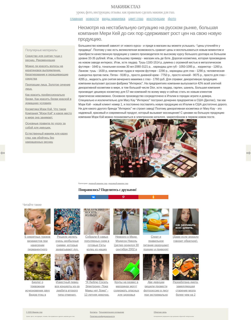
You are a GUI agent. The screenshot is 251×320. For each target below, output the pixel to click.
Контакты (93, 312)
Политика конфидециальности (102, 316)
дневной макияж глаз (98, 183)
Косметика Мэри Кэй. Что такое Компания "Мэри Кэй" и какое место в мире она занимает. (48, 113)
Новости (92, 19)
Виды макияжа (113, 19)
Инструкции (155, 19)
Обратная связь (160, 312)
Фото (172, 19)
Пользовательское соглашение (111, 312)
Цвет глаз (135, 19)
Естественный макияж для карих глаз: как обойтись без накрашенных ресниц (46, 137)
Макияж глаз (125, 6)
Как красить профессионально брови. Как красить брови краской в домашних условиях (48, 99)
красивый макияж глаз (118, 183)
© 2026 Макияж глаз (34, 312)
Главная (76, 19)
